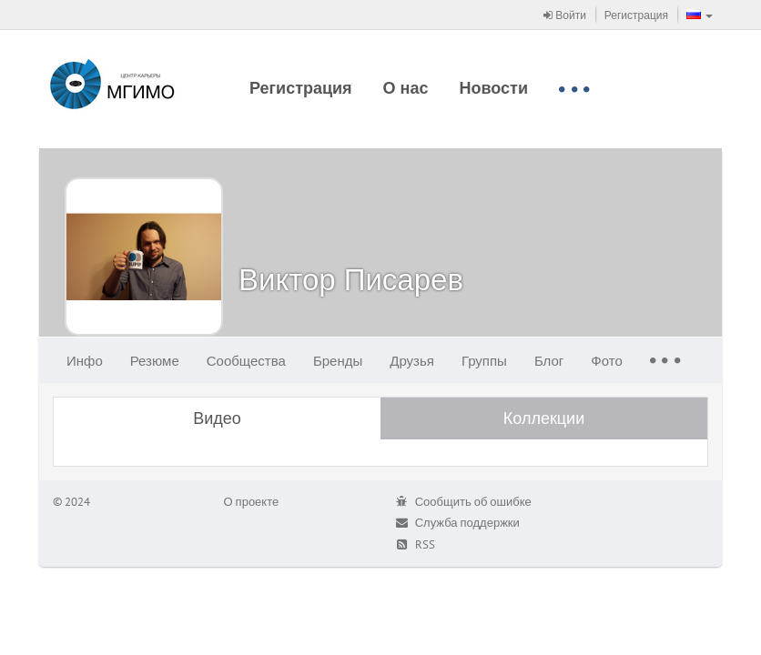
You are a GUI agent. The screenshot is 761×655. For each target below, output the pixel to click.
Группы (484, 360)
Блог (548, 360)
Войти (564, 15)
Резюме (154, 360)
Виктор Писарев (350, 278)
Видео (217, 418)
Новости (494, 87)
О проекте (251, 501)
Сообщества (246, 360)
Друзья (412, 360)
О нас (406, 87)
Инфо (84, 360)
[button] (699, 14)
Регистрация (636, 15)
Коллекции (543, 418)
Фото (606, 360)
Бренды (337, 360)
